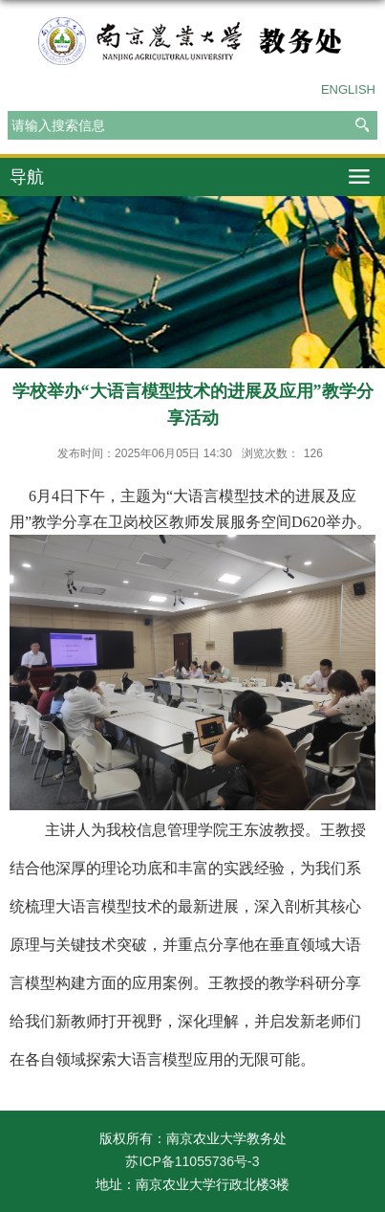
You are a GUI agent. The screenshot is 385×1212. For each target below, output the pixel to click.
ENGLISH (348, 89)
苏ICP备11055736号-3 (192, 1161)
